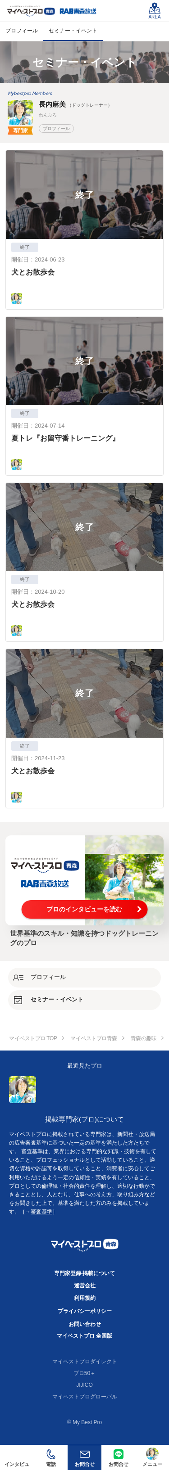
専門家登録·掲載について (84, 1273)
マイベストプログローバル (84, 1396)
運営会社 (85, 1285)
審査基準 (41, 1211)
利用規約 (85, 1298)
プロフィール (56, 128)
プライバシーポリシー (85, 1311)
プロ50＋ (84, 1373)
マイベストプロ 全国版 (84, 1336)
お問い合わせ (85, 1324)
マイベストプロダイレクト (84, 1361)
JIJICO (84, 1385)
